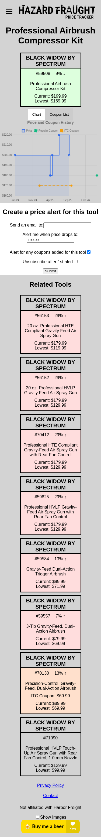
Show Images (53, 817)
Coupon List (59, 114)
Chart (36, 114)
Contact (50, 795)
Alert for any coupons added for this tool (48, 252)
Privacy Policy (50, 785)
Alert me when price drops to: (50, 234)
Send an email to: (27, 224)
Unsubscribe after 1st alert (48, 261)
